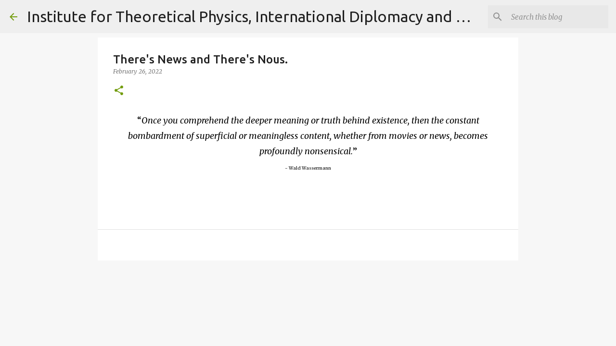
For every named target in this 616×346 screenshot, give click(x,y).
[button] (119, 91)
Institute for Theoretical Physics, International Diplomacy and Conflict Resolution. (310, 16)
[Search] (557, 16)
